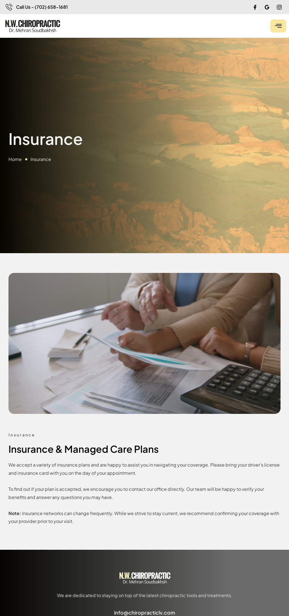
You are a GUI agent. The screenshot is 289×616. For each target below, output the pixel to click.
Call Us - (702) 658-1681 (42, 7)
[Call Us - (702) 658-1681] (9, 7)
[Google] (267, 7)
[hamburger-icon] (278, 25)
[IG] (279, 7)
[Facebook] (255, 7)
